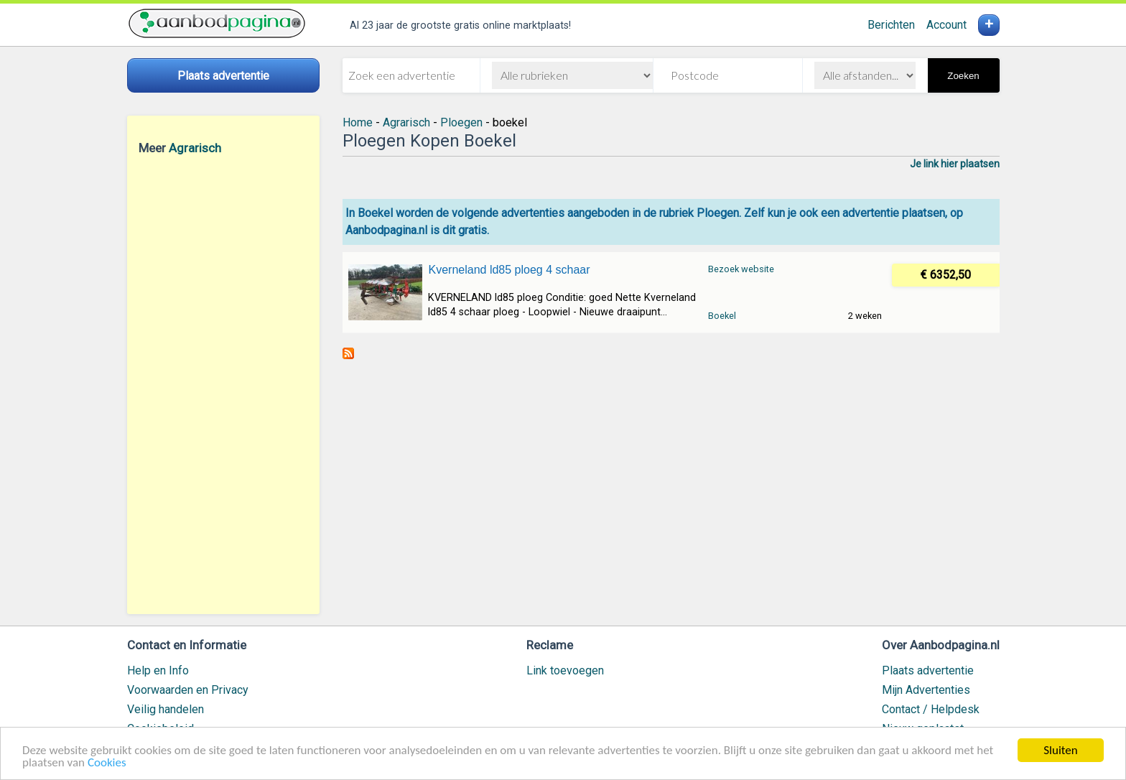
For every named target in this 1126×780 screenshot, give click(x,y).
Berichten (891, 25)
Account (946, 25)
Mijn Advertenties (926, 690)
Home (358, 122)
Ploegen (461, 122)
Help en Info (158, 670)
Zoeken (963, 75)
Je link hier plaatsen (955, 164)
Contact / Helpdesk (931, 709)
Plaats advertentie (928, 670)
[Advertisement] (223, 384)
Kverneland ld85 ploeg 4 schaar (509, 270)
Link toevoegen (565, 670)
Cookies (107, 763)
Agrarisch (195, 148)
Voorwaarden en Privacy (187, 690)
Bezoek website (741, 269)
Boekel (722, 315)
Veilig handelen (165, 709)
